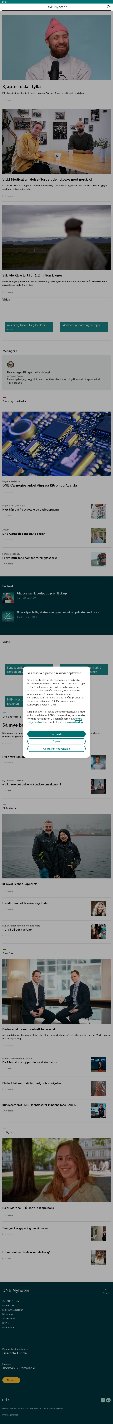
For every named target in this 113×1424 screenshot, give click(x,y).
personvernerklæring (70, 722)
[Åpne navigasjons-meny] (3, 7)
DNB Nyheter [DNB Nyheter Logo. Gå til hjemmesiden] (56, 7)
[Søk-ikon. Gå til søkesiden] (108, 7)
